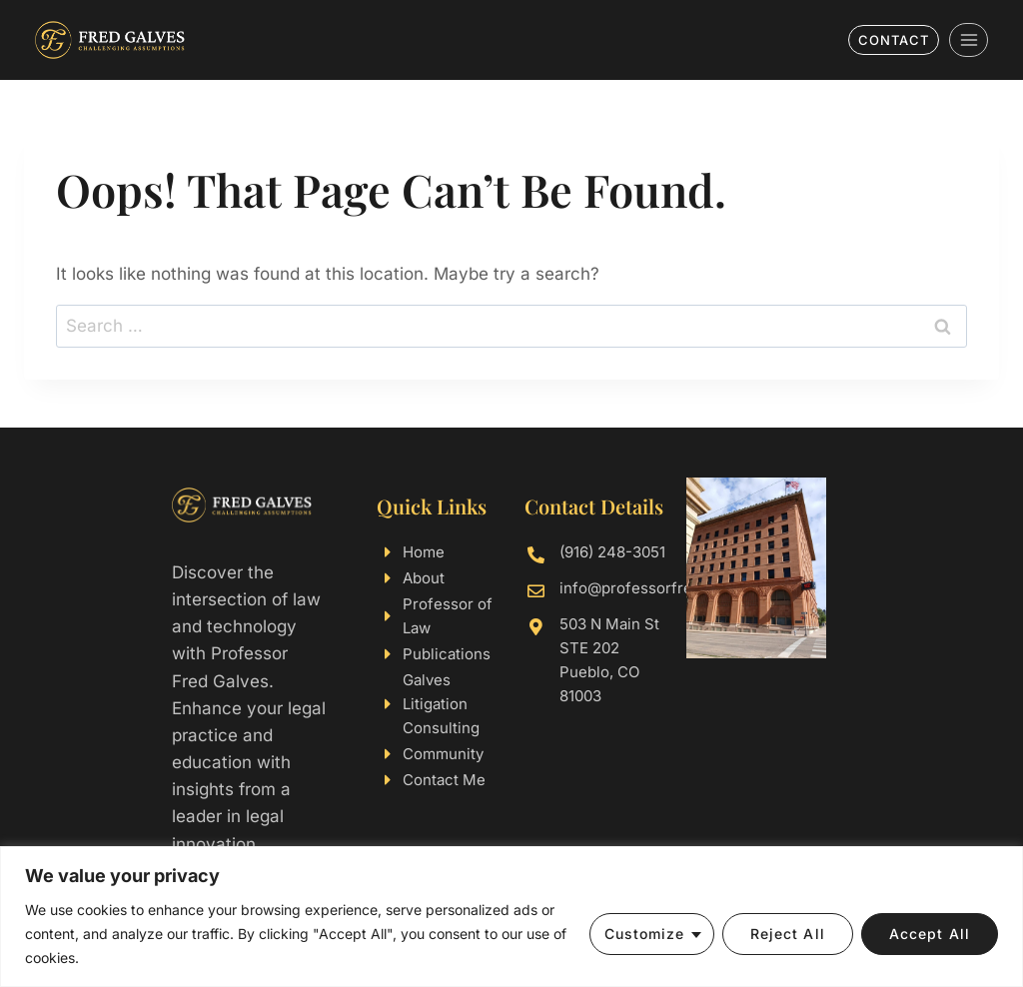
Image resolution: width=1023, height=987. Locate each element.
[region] (511, 916)
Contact (893, 40)
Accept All (929, 933)
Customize (644, 933)
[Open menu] (968, 39)
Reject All (787, 933)
